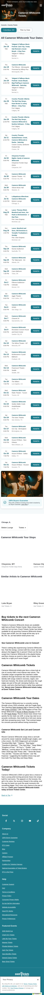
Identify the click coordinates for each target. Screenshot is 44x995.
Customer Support (8, 884)
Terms (26, 984)
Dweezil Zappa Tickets (9, 958)
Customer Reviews (8, 841)
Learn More (25, 504)
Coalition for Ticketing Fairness (12, 864)
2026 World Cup (7, 931)
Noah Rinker (12, 714)
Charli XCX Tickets (8, 935)
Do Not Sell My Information (11, 903)
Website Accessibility (9, 907)
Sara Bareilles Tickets (9, 954)
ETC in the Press (7, 872)
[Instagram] (22, 821)
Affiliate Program (7, 857)
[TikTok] (38, 821)
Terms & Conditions (8, 892)
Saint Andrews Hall (19, 707)
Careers (4, 853)
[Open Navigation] (41, 5)
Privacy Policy (6, 896)
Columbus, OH (8, 30)
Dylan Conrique (11, 710)
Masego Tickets (7, 942)
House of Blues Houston (25, 712)
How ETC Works (7, 911)
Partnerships (6, 860)
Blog (3, 849)
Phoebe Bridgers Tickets (10, 946)
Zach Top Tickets (7, 950)
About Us (5, 834)
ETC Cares (5, 845)
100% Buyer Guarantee (10, 838)
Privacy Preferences (8, 919)
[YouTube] (30, 821)
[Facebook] (6, 821)
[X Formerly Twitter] (14, 821)
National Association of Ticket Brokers (14, 868)
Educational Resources (9, 915)
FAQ (3, 888)
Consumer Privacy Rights (10, 899)
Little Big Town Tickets (9, 939)
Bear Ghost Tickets (8, 961)
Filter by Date (25, 30)
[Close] (38, 979)
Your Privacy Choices (16, 988)
